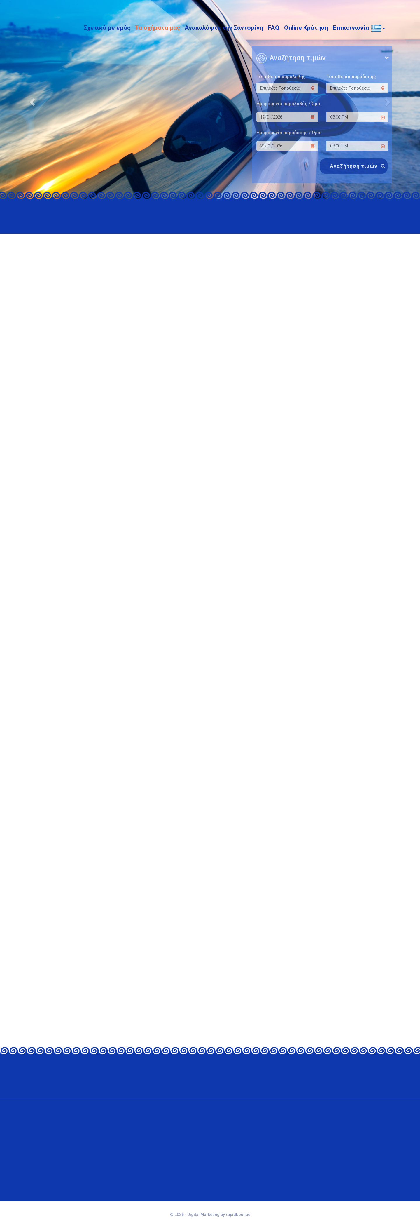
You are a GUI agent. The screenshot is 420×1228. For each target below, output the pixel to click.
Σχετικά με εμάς (107, 26)
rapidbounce (238, 1214)
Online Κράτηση (306, 26)
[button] (376, 27)
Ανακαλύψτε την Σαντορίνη (224, 26)
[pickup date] (287, 117)
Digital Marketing (203, 1214)
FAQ (273, 26)
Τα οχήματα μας (157, 26)
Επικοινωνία (351, 26)
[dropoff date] (287, 146)
